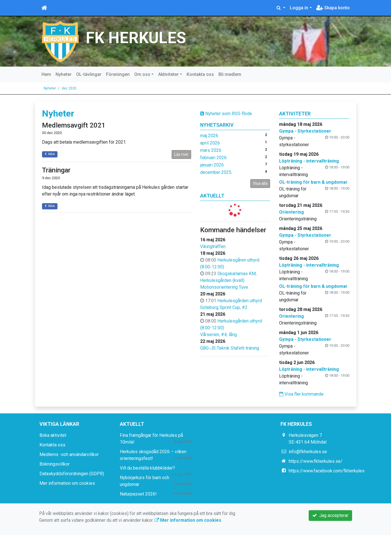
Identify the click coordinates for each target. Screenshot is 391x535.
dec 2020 (69, 88)
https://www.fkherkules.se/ (316, 461)
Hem (46, 74)
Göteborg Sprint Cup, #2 (224, 307)
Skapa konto (333, 7)
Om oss (142, 74)
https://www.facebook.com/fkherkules (327, 470)
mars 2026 (210, 150)
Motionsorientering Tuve (224, 287)
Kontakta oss (200, 74)
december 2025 (215, 172)
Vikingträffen (213, 246)
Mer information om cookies (67, 483)
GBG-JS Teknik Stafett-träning (229, 348)
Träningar (56, 170)
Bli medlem (229, 74)
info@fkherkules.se (308, 451)
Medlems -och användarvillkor (69, 454)
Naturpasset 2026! (138, 494)
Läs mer (181, 154)
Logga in (299, 7)
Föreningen (118, 74)
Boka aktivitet (52, 435)
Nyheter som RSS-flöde (226, 113)
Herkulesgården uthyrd (239, 300)
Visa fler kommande (301, 394)
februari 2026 (213, 157)
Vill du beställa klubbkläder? (147, 468)
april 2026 (210, 143)
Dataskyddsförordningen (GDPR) (71, 473)
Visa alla (260, 183)
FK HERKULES (136, 38)
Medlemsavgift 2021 (73, 125)
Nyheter (64, 74)
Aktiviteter (168, 74)
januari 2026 (212, 165)
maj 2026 (209, 135)
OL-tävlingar (88, 74)
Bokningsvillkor (54, 464)
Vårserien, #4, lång (218, 334)
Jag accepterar (330, 515)
